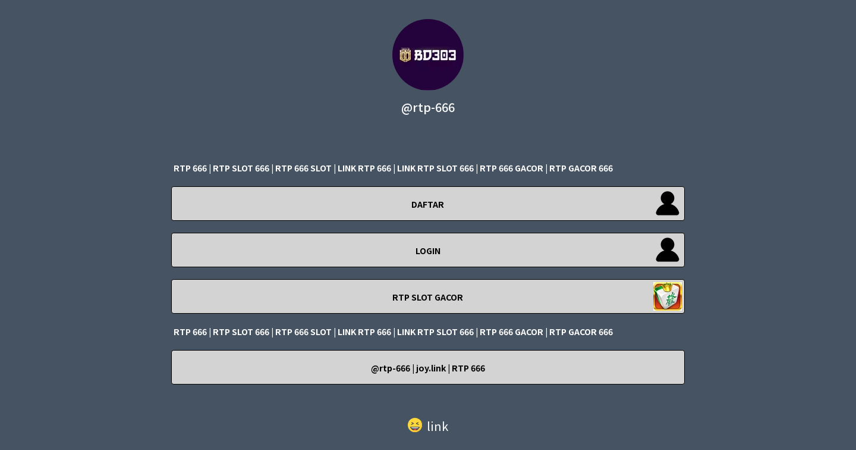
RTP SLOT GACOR (427, 297)
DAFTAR (427, 204)
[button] (428, 423)
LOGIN (428, 251)
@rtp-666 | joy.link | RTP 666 (428, 368)
